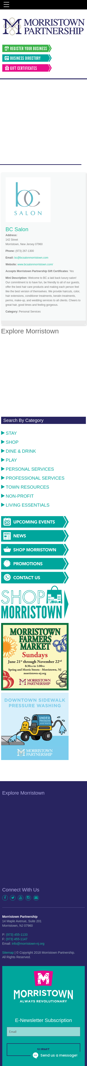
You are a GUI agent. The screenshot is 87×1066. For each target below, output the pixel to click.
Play (9, 460)
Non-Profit (17, 496)
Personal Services (27, 469)
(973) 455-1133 (17, 934)
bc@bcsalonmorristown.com (31, 257)
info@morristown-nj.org (28, 943)
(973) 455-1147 (16, 939)
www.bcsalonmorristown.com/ (35, 264)
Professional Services (33, 478)
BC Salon (17, 229)
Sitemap (8, 952)
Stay (9, 433)
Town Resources (25, 487)
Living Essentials (25, 505)
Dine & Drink (18, 451)
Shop (10, 442)
